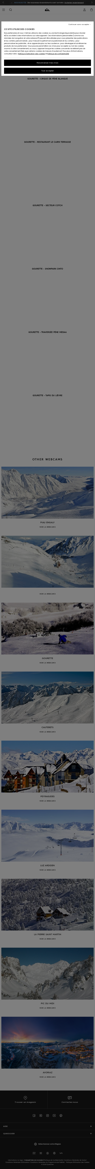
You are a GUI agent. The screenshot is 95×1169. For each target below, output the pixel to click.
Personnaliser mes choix (47, 63)
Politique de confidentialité (58, 54)
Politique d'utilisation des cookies (31, 54)
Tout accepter (47, 71)
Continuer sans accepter (78, 24)
